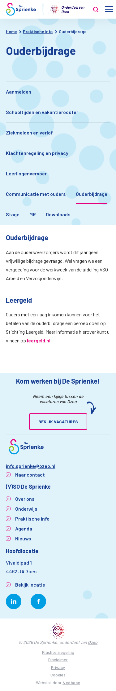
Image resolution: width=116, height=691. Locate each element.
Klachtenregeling (58, 652)
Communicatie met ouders (36, 194)
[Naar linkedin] (13, 601)
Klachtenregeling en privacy (37, 153)
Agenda (23, 528)
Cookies (58, 674)
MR (32, 214)
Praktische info (32, 519)
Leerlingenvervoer (26, 173)
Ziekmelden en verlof (29, 132)
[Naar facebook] (38, 601)
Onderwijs (26, 509)
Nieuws (23, 538)
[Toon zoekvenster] (96, 9)
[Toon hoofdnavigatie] (109, 9)
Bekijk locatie (30, 585)
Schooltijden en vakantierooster (42, 112)
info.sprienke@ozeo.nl (30, 466)
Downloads (58, 214)
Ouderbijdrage (91, 194)
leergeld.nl (38, 340)
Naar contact (30, 475)
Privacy (58, 667)
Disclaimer (58, 659)
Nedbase (71, 682)
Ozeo (92, 642)
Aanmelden (18, 92)
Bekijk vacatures (58, 421)
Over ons (25, 499)
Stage (12, 214)
